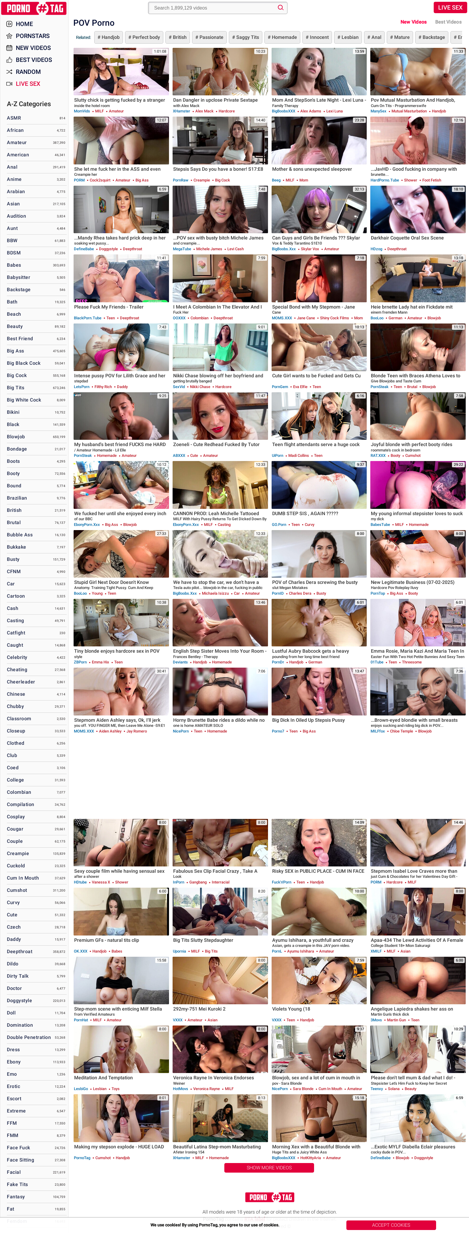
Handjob (110, 37)
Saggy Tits (247, 37)
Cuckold (16, 866)
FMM (13, 1135)
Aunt (12, 228)
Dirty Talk (17, 976)
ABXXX (179, 455)
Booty (13, 473)
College (15, 780)
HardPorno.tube (385, 180)
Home (24, 24)
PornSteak (380, 386)
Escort (14, 1098)
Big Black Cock (23, 363)
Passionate (210, 37)
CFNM (14, 571)
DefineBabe (84, 249)
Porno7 (278, 731)
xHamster (181, 111)
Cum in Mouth (23, 878)
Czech (14, 927)
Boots (13, 461)
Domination (20, 1025)
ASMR (14, 118)
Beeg (276, 180)
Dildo (13, 964)
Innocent (319, 37)
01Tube (377, 662)
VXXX (177, 1020)
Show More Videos (269, 1168)
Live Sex (450, 7)
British (179, 37)
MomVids (82, 111)
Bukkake (16, 547)
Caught (15, 645)
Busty (13, 559)
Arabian (16, 191)
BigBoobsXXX (283, 111)
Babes (14, 265)
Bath (12, 302)
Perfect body (145, 37)
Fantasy (16, 1197)
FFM (12, 1123)
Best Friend (20, 338)
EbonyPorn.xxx (87, 524)
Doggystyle (19, 1000)
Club (12, 755)
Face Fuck (18, 1147)
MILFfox (378, 731)
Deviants (180, 662)
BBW (12, 240)
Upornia (179, 951)
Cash (12, 608)
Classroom (19, 718)
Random (28, 71)
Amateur (17, 142)
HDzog (376, 249)
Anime (14, 179)
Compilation (20, 804)
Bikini (13, 412)
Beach (14, 314)
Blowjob (16, 437)
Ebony (14, 1062)
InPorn (178, 882)
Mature (401, 37)
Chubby (15, 706)
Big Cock (17, 375)
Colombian (19, 792)
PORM (79, 180)
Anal (375, 37)
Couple (15, 841)
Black (13, 424)
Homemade (284, 37)
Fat (10, 1209)
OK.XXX (80, 951)
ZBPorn (80, 662)
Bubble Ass (20, 535)
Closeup (16, 731)
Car (11, 584)
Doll (11, 1013)
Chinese (16, 694)
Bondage (17, 449)
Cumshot (17, 890)
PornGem (280, 386)
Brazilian (17, 498)
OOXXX (179, 318)
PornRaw (180, 180)
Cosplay (16, 817)
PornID (278, 593)
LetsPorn (81, 386)
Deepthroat (19, 951)
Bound (14, 486)
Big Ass (15, 351)
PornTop (378, 593)
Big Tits (15, 387)
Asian (13, 204)
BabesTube (380, 524)
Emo (12, 1074)
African (15, 130)
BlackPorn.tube (87, 318)
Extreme (16, 1111)
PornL (277, 951)
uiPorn (277, 455)
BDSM (14, 253)
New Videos (414, 22)
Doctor (14, 988)
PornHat (81, 1020)
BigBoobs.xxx (284, 249)
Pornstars (33, 35)
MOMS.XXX (282, 318)
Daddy (14, 939)
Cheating (17, 669)
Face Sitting (20, 1160)
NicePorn (181, 731)
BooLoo (377, 318)
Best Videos (34, 59)
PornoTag (82, 1158)
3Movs (376, 1020)
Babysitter (18, 277)
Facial (14, 1172)
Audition (16, 216)
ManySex (378, 111)
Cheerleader (21, 682)
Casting (15, 620)
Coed (13, 767)
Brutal (14, 522)
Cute (12, 915)
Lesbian (349, 37)
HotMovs (180, 1088)
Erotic (13, 1086)
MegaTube (182, 249)
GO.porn (279, 524)
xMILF (376, 951)
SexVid (179, 386)
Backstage (433, 37)
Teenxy (377, 1088)
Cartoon (16, 596)
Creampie (18, 853)
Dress (13, 1049)
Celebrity (17, 657)
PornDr (278, 662)
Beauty (15, 326)
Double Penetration (29, 1037)
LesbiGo (81, 1088)
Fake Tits (17, 1184)
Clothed (16, 743)
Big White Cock (24, 400)
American (18, 155)
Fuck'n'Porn (281, 882)
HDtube (80, 882)
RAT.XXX (378, 455)
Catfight (16, 633)
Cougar (15, 829)
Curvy (13, 902)
